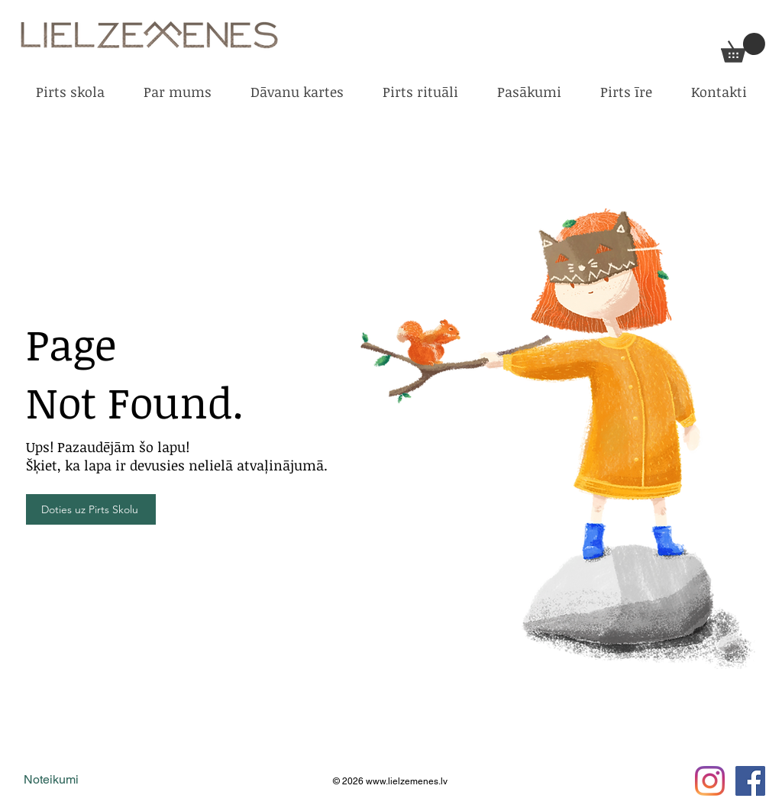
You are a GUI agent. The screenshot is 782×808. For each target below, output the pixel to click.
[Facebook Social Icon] (750, 781)
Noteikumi (51, 779)
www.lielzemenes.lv (407, 781)
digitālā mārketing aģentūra (193, 780)
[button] (743, 48)
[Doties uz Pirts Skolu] (91, 509)
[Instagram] (710, 781)
